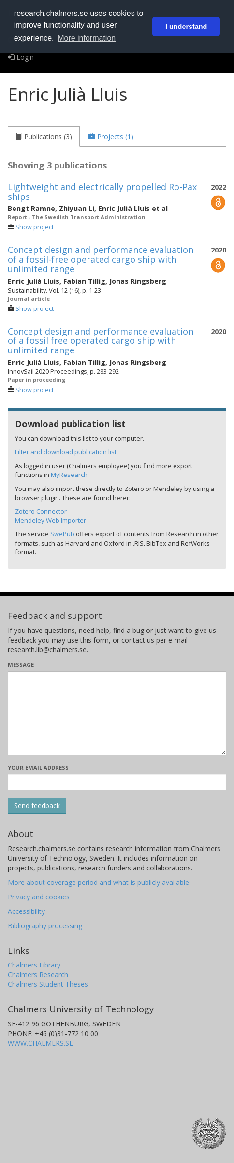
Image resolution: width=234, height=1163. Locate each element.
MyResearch (69, 474)
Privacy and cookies (39, 896)
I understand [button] (186, 26)
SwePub (62, 534)
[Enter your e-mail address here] (117, 782)
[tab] (44, 136)
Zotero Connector (41, 511)
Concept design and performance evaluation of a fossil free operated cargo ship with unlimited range (100, 340)
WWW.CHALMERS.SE (40, 1043)
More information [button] (87, 38)
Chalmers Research (38, 974)
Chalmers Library (34, 964)
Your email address (38, 767)
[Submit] (37, 806)
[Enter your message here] (117, 713)
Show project (34, 227)
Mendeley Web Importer (50, 520)
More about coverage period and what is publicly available (98, 882)
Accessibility (26, 911)
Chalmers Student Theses (48, 984)
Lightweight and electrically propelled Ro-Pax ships (102, 191)
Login (21, 57)
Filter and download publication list (66, 452)
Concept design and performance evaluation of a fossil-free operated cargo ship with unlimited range (100, 259)
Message (21, 664)
